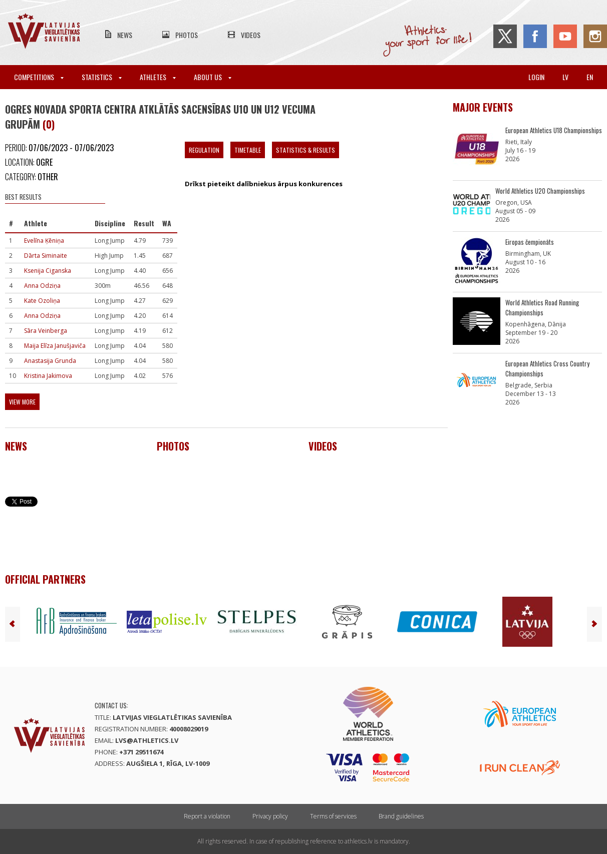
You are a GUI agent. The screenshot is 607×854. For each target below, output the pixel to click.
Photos (186, 35)
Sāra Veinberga (45, 330)
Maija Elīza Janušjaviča (55, 345)
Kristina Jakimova (48, 375)
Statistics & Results (305, 150)
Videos (250, 35)
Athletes (158, 77)
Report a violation (207, 816)
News (124, 35)
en (589, 77)
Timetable (247, 150)
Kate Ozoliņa (42, 300)
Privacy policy (270, 816)
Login (536, 77)
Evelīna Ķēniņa (44, 240)
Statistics (102, 77)
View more (22, 401)
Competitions (39, 77)
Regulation (204, 150)
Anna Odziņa (42, 285)
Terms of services (333, 816)
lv (565, 77)
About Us (212, 77)
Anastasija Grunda (50, 360)
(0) (49, 124)
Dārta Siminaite (45, 255)
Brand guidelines (401, 816)
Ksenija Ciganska (47, 270)
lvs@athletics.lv (146, 740)
